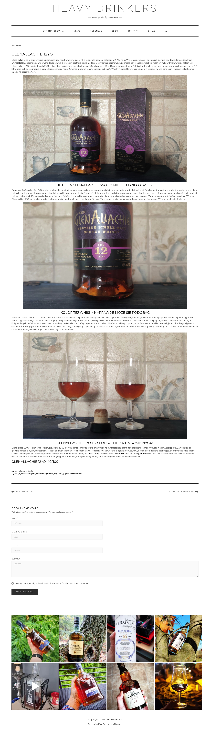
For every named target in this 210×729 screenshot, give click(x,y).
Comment (16, 559)
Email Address (19, 532)
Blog (115, 31)
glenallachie (25, 474)
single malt (58, 474)
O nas (152, 31)
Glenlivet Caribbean (181, 492)
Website (15, 545)
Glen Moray (93, 453)
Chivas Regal (17, 63)
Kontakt (133, 31)
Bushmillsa (146, 453)
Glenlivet (104, 453)
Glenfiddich (119, 453)
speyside (66, 474)
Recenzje (96, 31)
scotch (50, 474)
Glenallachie (17, 60)
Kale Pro (102, 724)
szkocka (73, 474)
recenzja (44, 474)
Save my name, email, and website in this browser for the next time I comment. (51, 583)
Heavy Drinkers (105, 8)
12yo (18, 474)
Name (14, 518)
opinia (32, 474)
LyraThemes (115, 724)
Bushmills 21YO (25, 492)
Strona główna (53, 31)
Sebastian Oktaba (25, 471)
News (77, 31)
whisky (78, 474)
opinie (38, 474)
